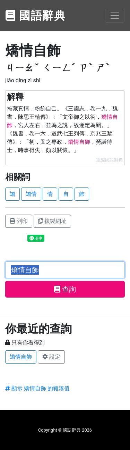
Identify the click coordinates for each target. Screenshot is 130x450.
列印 (19, 221)
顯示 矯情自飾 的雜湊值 (37, 388)
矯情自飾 (21, 356)
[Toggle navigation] (114, 16)
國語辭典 (36, 15)
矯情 (31, 194)
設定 (51, 356)
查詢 (65, 289)
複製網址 (52, 221)
